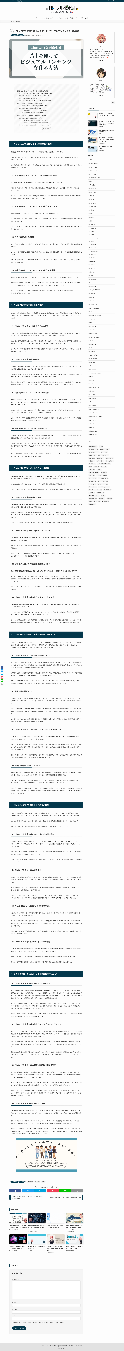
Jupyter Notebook (95, 315)
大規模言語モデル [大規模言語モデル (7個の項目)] (94, 495)
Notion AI (93, 344)
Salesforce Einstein (96, 373)
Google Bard (93, 304)
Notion (92, 341)
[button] (15, 1190)
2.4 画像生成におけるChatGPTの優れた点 (34, 113)
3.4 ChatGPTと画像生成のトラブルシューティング (36, 125)
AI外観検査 (93, 192)
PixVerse (92, 362)
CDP (91, 221)
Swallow (92, 395)
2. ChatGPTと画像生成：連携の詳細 (30, 103)
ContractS (93, 268)
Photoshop (93, 358)
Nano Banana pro (95, 337)
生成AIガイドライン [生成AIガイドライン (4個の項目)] (94, 501)
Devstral (92, 293)
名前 (14, 1302)
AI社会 (92, 210)
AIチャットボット (95, 171)
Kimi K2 (92, 319)
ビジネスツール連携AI (96, 416)
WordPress (93, 398)
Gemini (92, 297)
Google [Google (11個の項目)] (92, 469)
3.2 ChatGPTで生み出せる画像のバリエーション (35, 120)
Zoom (92, 402)
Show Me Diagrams (95, 238)
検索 (112, 102)
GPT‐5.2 (93, 312)
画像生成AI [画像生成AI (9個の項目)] (92, 504)
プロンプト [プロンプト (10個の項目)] (93, 487)
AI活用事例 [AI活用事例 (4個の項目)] (99, 461)
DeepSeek (93, 286)
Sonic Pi (93, 241)
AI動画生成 (93, 188)
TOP (43, 1345)
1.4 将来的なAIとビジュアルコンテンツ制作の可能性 (36, 100)
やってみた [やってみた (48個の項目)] (93, 478)
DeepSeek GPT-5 (95, 290)
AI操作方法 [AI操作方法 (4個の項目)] (109, 458)
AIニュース (93, 174)
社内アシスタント (95, 435)
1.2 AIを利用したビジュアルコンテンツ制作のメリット (37, 96)
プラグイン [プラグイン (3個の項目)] (92, 484)
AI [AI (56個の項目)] (101, 446)
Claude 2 (92, 261)
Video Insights (94, 248)
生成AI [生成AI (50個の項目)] (109, 498)
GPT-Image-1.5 (94, 308)
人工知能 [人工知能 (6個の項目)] (92, 493)
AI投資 (92, 196)
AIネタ (92, 181)
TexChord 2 (94, 244)
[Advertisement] (101, 520)
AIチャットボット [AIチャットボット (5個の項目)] (94, 452)
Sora (91, 384)
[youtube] (109, 1)
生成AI (43, 1181)
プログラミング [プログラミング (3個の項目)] (103, 484)
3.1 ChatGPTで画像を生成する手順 (32, 118)
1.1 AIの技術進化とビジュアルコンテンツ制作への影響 (37, 93)
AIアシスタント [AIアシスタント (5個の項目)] (93, 449)
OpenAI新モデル (94, 355)
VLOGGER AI (94, 206)
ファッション (94, 254)
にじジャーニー (94, 413)
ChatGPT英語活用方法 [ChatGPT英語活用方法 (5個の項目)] (103, 464)
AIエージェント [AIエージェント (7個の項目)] (104, 449)
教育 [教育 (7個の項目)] (103, 495)
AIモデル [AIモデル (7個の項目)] (92, 458)
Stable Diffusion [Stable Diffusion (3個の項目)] (102, 475)
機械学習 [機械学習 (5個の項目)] (102, 498)
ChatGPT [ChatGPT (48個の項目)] (92, 464)
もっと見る (46, 128)
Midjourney (93, 333)
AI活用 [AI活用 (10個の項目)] (91, 461)
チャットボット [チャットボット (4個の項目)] (103, 481)
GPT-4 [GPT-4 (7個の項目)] (99, 469)
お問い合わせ (78, 1345)
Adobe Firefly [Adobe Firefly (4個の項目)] (93, 446)
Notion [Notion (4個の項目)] (104, 472)
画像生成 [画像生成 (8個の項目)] (105, 501)
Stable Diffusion (94, 387)
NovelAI (92, 351)
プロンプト (93, 257)
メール (14, 1309)
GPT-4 (92, 231)
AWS (91, 214)
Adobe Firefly (94, 163)
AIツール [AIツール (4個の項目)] (104, 452)
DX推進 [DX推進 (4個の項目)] (96, 467)
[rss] (111, 1)
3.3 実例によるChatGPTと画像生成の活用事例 (35, 123)
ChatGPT (21, 35)
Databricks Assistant (96, 283)
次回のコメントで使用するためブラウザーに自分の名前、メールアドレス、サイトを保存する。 (40, 1322)
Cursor (92, 276)
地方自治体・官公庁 (96, 178)
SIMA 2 (92, 380)
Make (91, 322)
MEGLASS (93, 326)
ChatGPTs (93, 228)
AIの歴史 (92, 185)
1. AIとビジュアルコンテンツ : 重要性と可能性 (33, 91)
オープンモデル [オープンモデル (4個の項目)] (103, 478)
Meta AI (92, 330)
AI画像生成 (14, 35)
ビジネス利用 (94, 251)
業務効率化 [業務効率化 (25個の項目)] (93, 498)
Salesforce (93, 369)
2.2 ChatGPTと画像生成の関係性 (31, 108)
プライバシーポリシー (52, 1345)
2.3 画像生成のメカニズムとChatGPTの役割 (34, 110)
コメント (15, 1279)
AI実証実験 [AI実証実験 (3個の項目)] (100, 458)
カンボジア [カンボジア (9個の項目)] (92, 481)
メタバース (93, 420)
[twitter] (106, 1)
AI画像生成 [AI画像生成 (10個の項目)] (109, 461)
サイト (14, 1316)
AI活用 (92, 199)
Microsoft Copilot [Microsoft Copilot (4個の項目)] (94, 472)
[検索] (113, 1)
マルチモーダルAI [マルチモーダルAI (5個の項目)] (104, 487)
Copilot (92, 272)
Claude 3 (92, 265)
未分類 (92, 424)
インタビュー (93, 405)
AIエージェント (94, 167)
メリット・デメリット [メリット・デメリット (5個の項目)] (95, 490)
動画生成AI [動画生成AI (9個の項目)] (100, 493)
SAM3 (91, 376)
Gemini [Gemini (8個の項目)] (103, 467)
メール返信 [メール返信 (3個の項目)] (107, 490)
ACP (91, 160)
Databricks (93, 279)
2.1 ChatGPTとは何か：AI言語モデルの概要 (34, 106)
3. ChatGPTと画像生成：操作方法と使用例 (32, 115)
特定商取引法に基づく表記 (66, 1345)
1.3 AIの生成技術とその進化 (30, 98)
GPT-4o (92, 234)
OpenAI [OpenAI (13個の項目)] (92, 475)
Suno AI (92, 391)
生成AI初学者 (93, 431)
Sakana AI (93, 366)
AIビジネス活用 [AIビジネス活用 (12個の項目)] (103, 455)
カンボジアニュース (95, 409)
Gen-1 (92, 301)
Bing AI (92, 217)
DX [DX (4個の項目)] (90, 467)
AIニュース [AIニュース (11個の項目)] (92, 455)
